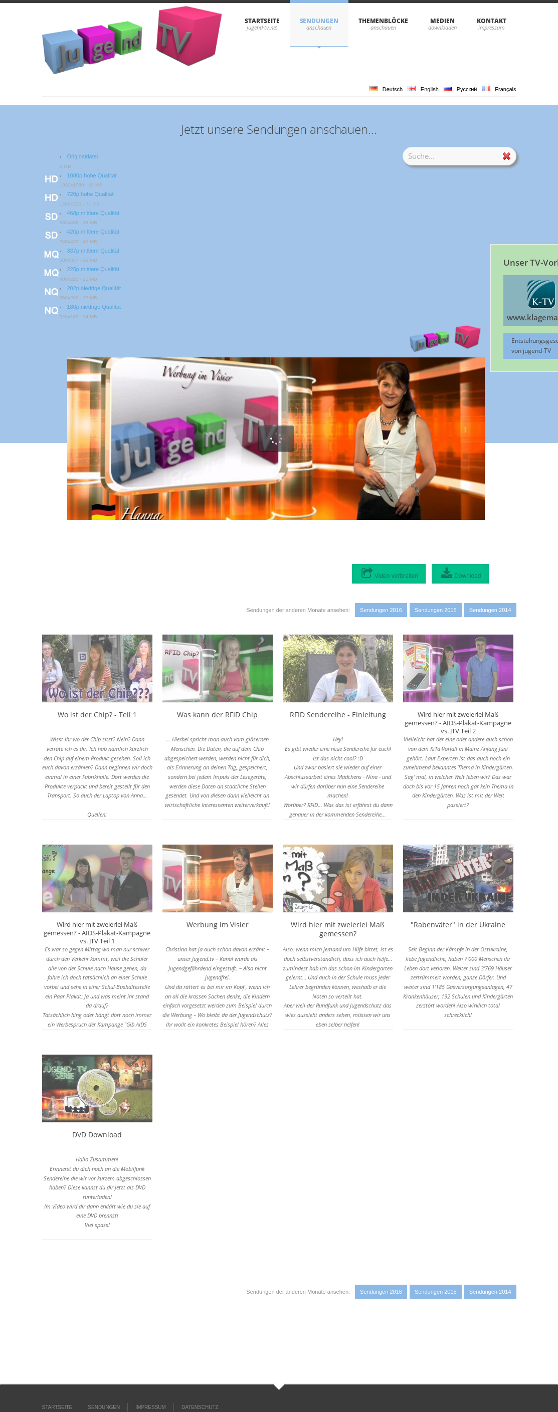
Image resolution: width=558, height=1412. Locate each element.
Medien (442, 21)
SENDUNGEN (319, 21)
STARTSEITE (262, 21)
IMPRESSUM (150, 1407)
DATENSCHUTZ (200, 1407)
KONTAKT (491, 21)
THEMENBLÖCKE (383, 21)
